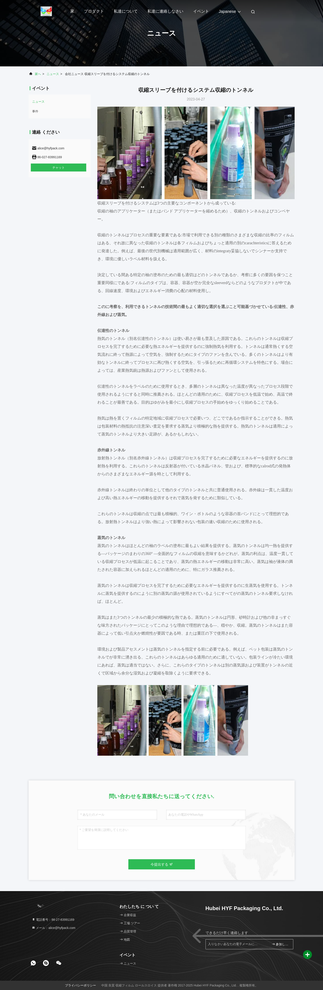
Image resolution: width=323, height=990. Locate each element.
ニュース (53, 74)
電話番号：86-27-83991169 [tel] (53, 919)
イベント (201, 11)
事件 (35, 111)
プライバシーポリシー (80, 985)
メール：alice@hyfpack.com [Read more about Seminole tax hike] (53, 928)
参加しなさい (281, 944)
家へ (38, 74)
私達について (126, 11)
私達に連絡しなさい (165, 11)
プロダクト (94, 11)
